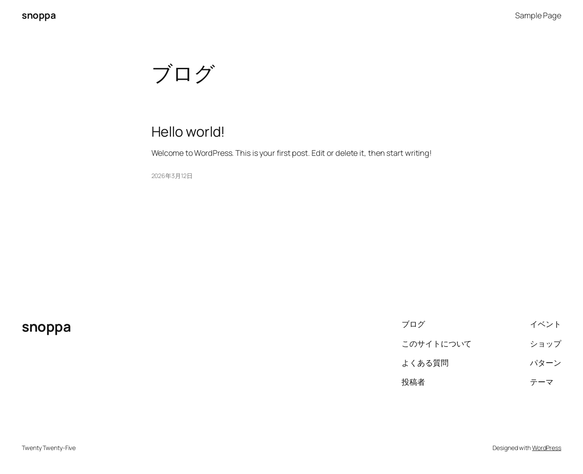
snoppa (39, 15)
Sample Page (538, 15)
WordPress (546, 448)
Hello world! (188, 131)
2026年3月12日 (172, 175)
